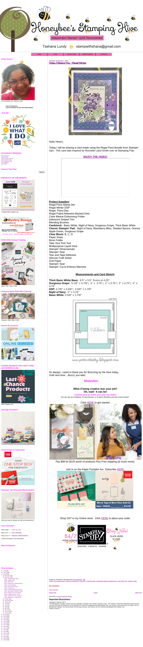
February (7, 611)
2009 (4, 638)
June (6, 605)
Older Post (138, 592)
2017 (4, 624)
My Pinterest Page (6, 159)
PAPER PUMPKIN (87, 54)
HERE (90, 402)
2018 (4, 623)
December (7, 575)
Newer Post (52, 592)
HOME (39, 54)
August (7, 602)
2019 (4, 621)
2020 (4, 619)
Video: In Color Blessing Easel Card (13, 589)
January (7, 613)
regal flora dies (90, 581)
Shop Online (4, 157)
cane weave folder (59, 581)
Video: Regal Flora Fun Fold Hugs (12, 592)
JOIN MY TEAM (71, 54)
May (6, 606)
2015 (4, 628)
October (7, 599)
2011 (4, 634)
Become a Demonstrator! (20, 535)
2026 (4, 570)
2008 (4, 639)
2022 (4, 616)
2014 (4, 629)
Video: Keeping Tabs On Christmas (13, 595)
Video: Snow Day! (8, 581)
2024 (4, 574)
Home (96, 592)
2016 (4, 626)
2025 (4, 572)
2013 (4, 631)
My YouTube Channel (7, 158)
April (6, 608)
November (7, 577)
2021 (4, 618)
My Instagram (5, 162)
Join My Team (5, 155)
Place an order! (16, 530)
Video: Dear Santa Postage (11, 586)
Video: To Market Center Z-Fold (12, 594)
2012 (4, 633)
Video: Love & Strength (10, 585)
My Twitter (4, 164)
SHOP (55, 54)
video (135, 581)
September (8, 600)
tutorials (130, 581)
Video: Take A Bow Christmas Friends (13, 591)
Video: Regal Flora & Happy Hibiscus (13, 583)
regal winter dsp (122, 581)
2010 (4, 636)
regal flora (83, 581)
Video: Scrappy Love (9, 588)
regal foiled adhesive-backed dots (106, 581)
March (6, 609)
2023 (4, 614)
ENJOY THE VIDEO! (95, 156)
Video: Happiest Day (9, 580)
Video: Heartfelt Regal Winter (11, 578)
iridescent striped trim (72, 581)
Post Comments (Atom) (64, 596)
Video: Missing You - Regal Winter (67, 63)
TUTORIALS (103, 54)
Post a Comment (53, 589)
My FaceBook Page (6, 161)
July (6, 603)
